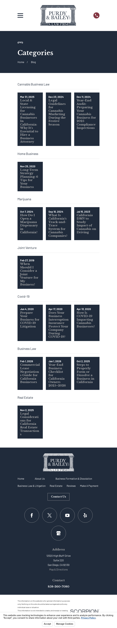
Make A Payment (89, 485)
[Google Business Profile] (58, 533)
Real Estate (56, 485)
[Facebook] (31, 515)
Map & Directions (58, 569)
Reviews (71, 485)
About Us (40, 478)
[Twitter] (49, 515)
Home (21, 478)
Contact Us (58, 496)
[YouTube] (67, 515)
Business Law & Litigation (32, 485)
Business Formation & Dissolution (73, 478)
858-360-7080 (58, 586)
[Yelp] (85, 515)
